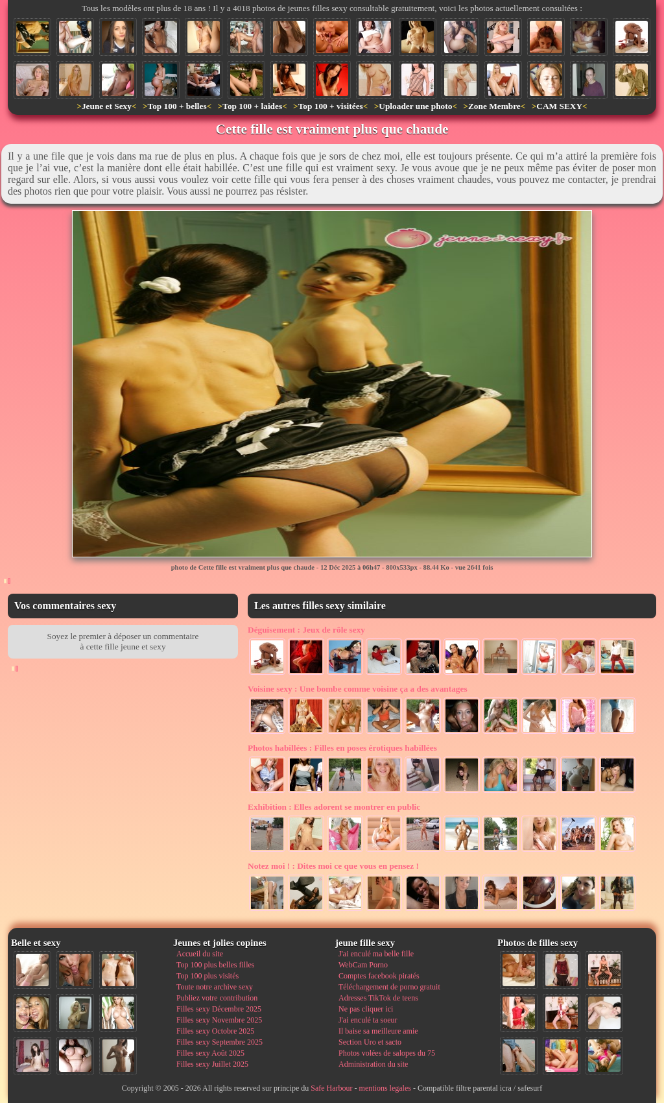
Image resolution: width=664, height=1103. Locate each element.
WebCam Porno (363, 964)
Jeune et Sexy (107, 106)
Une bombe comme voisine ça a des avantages (358, 689)
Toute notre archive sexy (214, 986)
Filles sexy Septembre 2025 (219, 1042)
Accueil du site (199, 953)
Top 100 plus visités (207, 975)
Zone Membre (494, 106)
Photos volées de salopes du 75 (386, 1053)
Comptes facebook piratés (379, 975)
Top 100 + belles (176, 106)
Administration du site (373, 1064)
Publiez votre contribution (216, 997)
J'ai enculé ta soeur (367, 1019)
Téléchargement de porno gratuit (389, 986)
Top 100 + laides (252, 106)
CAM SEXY (559, 106)
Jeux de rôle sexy (306, 630)
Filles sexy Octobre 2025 (215, 1031)
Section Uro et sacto (369, 1042)
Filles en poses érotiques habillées (342, 748)
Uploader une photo (415, 106)
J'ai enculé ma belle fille (376, 953)
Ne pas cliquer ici (365, 1008)
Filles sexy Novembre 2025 (219, 1019)
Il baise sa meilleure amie (378, 1031)
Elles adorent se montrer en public (334, 807)
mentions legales (385, 1088)
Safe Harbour (331, 1088)
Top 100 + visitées (330, 106)
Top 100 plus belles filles (215, 964)
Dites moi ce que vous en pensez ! (333, 866)
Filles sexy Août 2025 (210, 1053)
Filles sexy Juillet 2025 (212, 1064)
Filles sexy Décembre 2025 (218, 1008)
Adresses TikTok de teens (378, 997)
